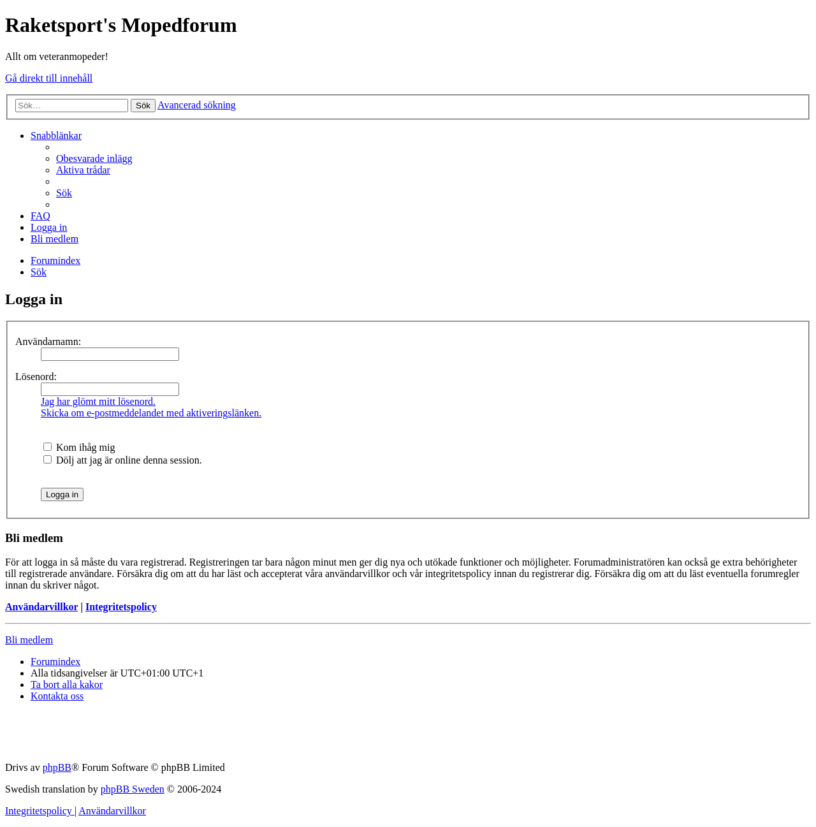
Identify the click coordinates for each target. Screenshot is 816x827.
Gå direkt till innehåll (48, 78)
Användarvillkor (41, 606)
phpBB (57, 767)
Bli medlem (29, 639)
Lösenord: (36, 376)
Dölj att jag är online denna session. (122, 460)
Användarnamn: (48, 341)
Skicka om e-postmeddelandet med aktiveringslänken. (151, 412)
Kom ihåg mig (79, 447)
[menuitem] (94, 158)
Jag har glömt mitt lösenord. (98, 401)
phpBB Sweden (132, 789)
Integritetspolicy (121, 606)
